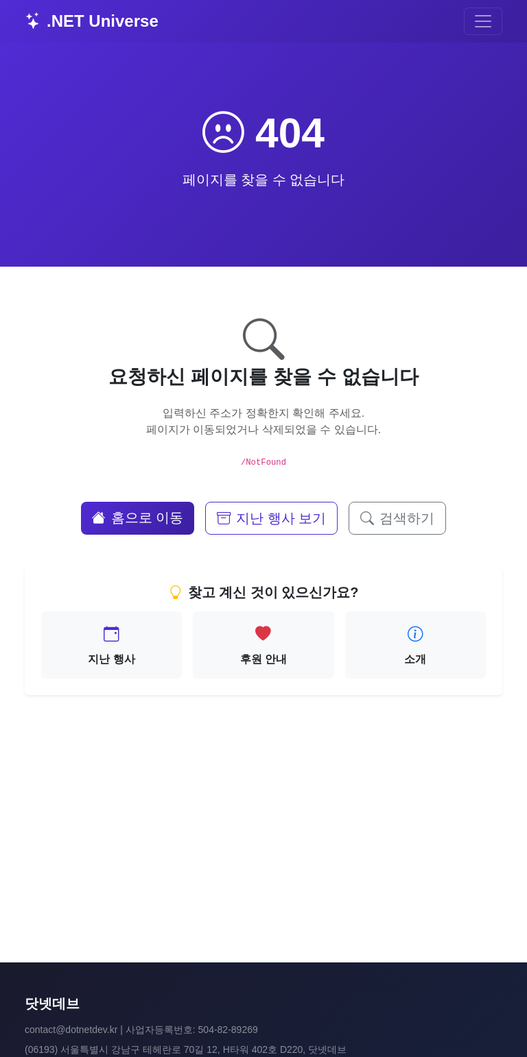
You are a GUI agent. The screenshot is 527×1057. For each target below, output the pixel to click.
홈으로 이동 (138, 517)
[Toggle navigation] (483, 21)
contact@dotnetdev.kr (71, 1029)
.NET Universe (92, 21)
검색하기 (397, 518)
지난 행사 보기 (271, 518)
